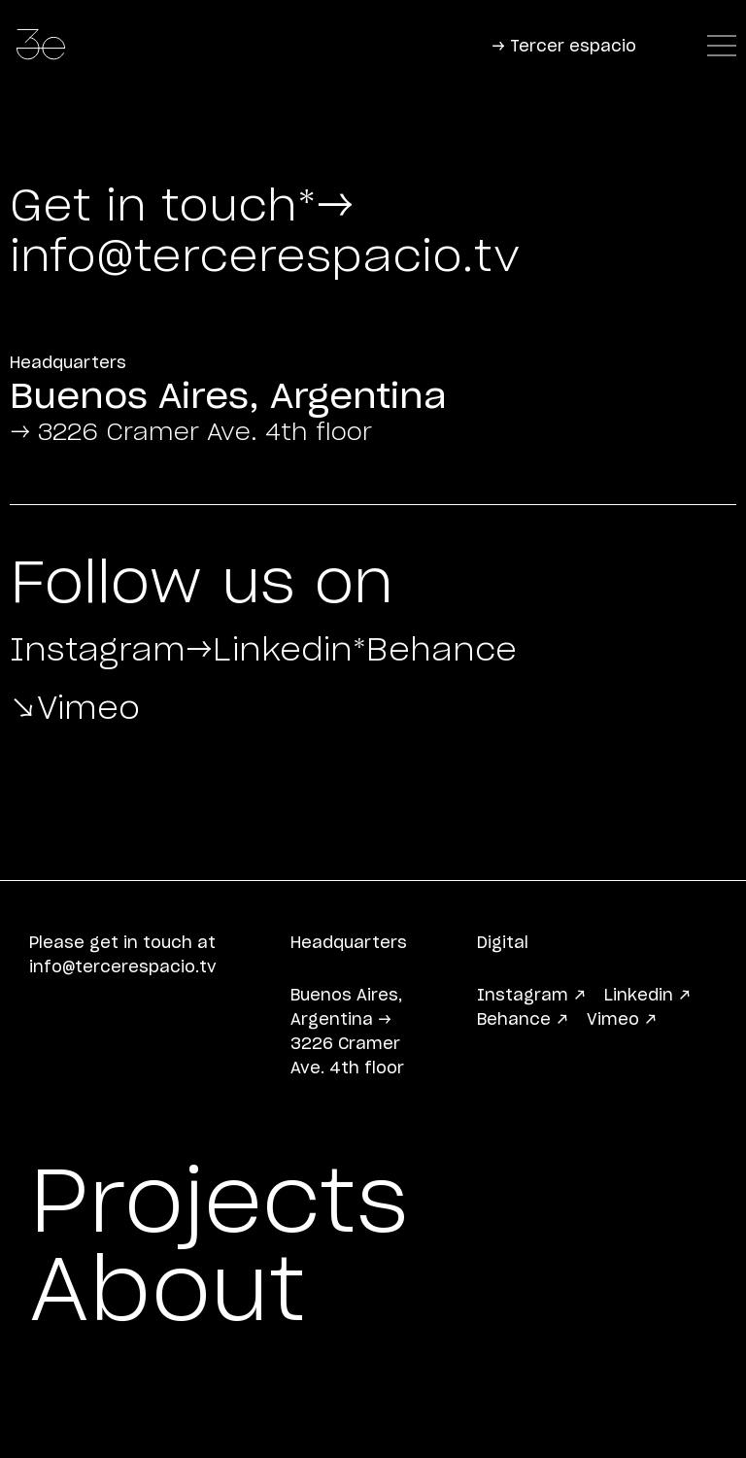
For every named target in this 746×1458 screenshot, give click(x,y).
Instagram (170, 643)
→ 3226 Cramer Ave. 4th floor (191, 433)
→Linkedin (483, 643)
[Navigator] (721, 47)
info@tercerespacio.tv (265, 258)
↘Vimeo (130, 759)
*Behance (159, 701)
